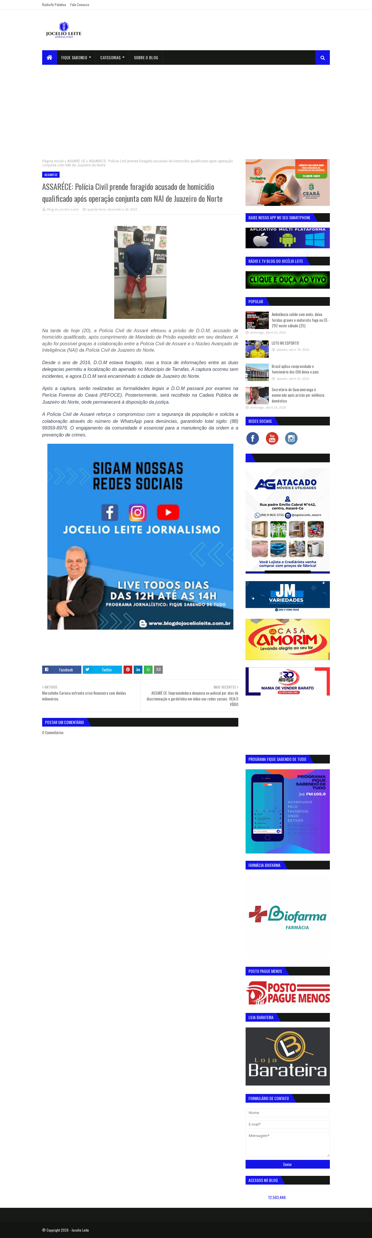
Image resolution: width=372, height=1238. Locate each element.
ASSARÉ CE (76, 161)
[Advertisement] (186, 108)
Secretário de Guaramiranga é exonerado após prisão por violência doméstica (298, 395)
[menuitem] (49, 57)
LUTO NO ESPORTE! (285, 343)
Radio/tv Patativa (54, 4)
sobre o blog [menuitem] (146, 57)
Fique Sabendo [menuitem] (74, 57)
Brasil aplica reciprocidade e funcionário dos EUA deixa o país (295, 369)
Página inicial (53, 161)
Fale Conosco (79, 4)
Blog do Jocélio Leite (63, 209)
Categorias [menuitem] (110, 57)
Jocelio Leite (80, 1230)
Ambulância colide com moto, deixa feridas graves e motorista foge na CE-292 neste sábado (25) (300, 319)
